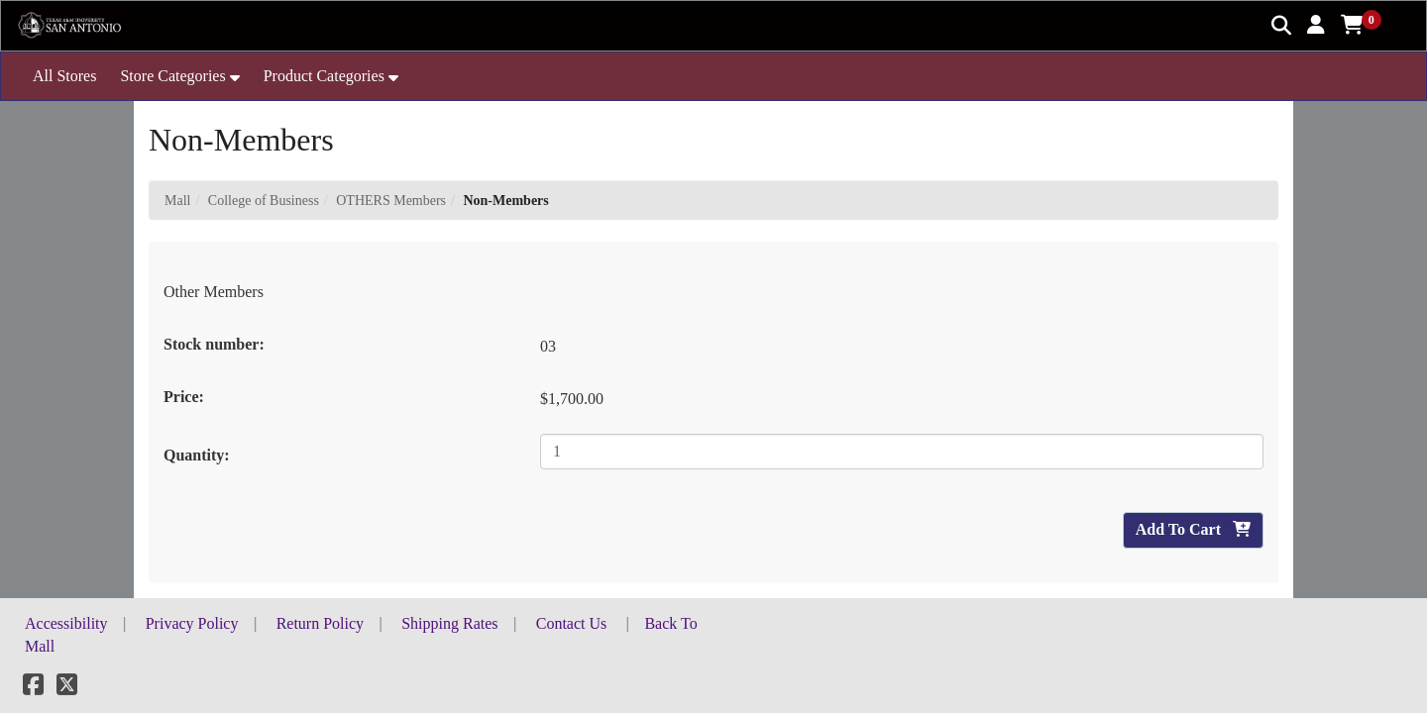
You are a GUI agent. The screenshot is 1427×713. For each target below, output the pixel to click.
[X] (66, 687)
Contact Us (571, 623)
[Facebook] (33, 687)
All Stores (64, 75)
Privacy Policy (192, 623)
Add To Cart (1193, 529)
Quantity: (197, 455)
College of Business (263, 200)
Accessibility (66, 623)
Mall (177, 200)
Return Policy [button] (320, 623)
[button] (1316, 25)
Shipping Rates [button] (449, 623)
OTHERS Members (391, 200)
